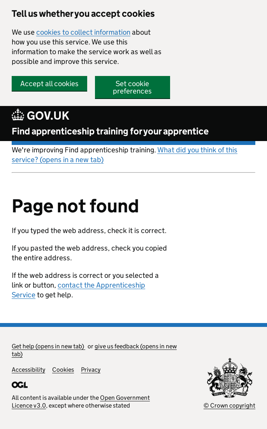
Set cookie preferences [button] (132, 87)
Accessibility (28, 369)
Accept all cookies (49, 83)
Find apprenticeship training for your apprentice (110, 131)
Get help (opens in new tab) (48, 346)
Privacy (90, 369)
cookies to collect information (83, 32)
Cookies (63, 369)
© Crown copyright (229, 405)
